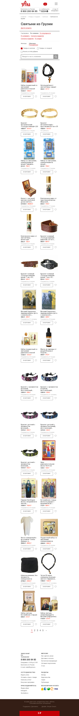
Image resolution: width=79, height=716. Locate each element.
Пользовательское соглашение (40, 703)
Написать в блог (26, 680)
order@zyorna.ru (30, 667)
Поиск (55, 56)
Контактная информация (49, 661)
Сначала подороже (27, 38)
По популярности (45, 33)
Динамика (34, 706)
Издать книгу (25, 675)
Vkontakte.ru (24, 693)
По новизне (34, 33)
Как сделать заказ (47, 656)
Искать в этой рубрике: (30, 51)
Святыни (45, 17)
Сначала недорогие (37, 36)
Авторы (43, 675)
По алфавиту (25, 36)
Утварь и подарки (34, 17)
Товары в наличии (29, 48)
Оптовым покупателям (48, 663)
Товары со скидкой (45, 48)
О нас (43, 666)
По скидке (38, 38)
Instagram (24, 690)
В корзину (27, 96)
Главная (23, 17)
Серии (43, 680)
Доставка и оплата (47, 658)
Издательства (45, 677)
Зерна (25, 4)
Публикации (45, 682)
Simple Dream (51, 706)
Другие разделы (26, 28)
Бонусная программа (27, 682)
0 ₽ (45, 4)
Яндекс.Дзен (25, 688)
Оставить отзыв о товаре (29, 677)
